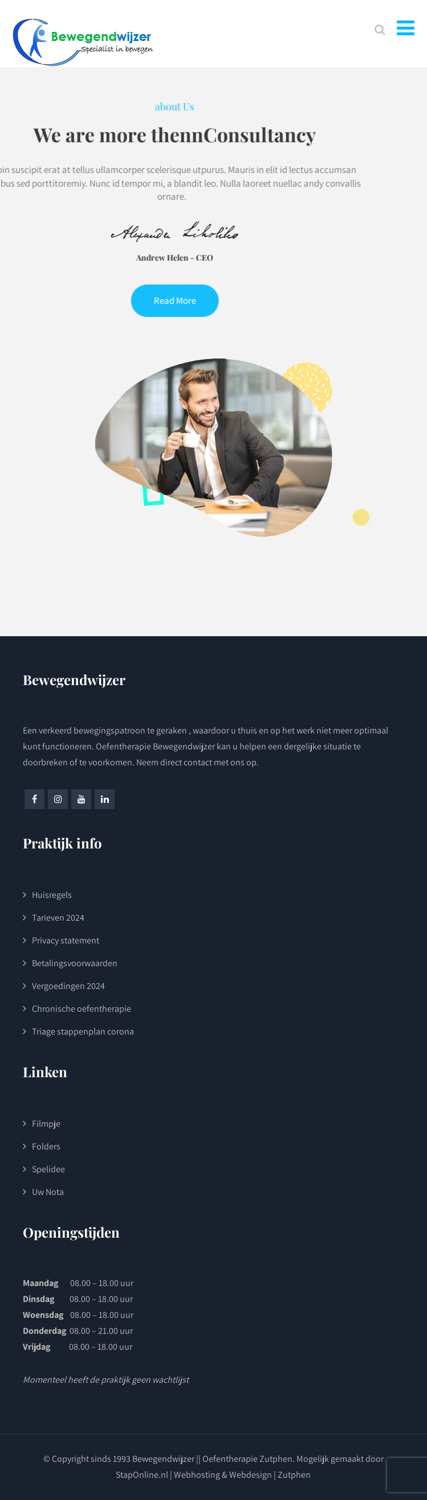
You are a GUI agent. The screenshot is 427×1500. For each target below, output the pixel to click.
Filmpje (46, 1124)
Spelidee (48, 1169)
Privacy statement (65, 940)
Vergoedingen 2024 (68, 986)
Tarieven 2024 (58, 918)
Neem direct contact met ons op (196, 762)
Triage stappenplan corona (83, 1031)
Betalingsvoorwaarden (74, 963)
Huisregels (52, 895)
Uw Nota (48, 1192)
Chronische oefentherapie (81, 1009)
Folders (46, 1146)
